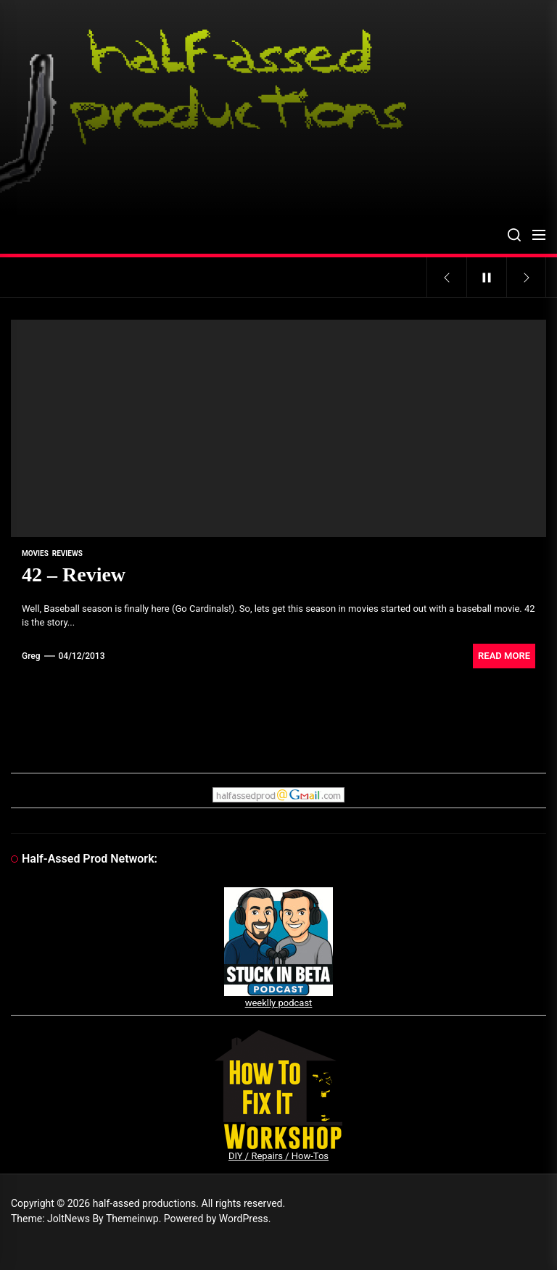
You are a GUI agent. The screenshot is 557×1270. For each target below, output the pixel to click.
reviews (67, 553)
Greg (31, 656)
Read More (504, 655)
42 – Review (73, 574)
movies (35, 553)
